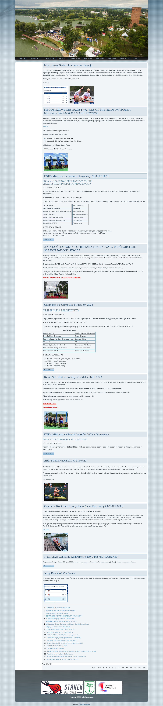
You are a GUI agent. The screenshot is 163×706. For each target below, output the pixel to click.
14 (135, 667)
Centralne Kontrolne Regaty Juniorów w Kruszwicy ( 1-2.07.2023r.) (83, 506)
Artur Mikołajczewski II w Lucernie (65, 460)
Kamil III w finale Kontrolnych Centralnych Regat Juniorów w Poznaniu (71, 651)
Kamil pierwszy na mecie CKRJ (57, 613)
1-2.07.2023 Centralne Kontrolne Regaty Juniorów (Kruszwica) (81, 556)
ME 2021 (88, 59)
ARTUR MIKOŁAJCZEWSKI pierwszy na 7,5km (63, 635)
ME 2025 (112, 59)
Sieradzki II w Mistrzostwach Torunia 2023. (61, 640)
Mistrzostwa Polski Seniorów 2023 (58, 608)
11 (123, 667)
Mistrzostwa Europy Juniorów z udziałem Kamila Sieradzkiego (67, 624)
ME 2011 (23, 59)
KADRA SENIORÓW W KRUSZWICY (60, 632)
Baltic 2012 (36, 59)
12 (127, 667)
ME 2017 (62, 59)
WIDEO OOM (55, 278)
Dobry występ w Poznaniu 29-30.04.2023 (60, 629)
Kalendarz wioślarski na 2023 (57, 646)
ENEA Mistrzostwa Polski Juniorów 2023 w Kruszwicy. (76, 434)
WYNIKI (45, 127)
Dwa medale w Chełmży (55, 648)
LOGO (135, 59)
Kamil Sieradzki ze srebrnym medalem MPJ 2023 (73, 377)
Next (139, 667)
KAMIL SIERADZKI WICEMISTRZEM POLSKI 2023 (65, 643)
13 (131, 667)
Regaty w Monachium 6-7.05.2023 (58, 627)
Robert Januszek (84, 704)
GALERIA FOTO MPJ (50, 407)
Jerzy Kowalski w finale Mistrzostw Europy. (61, 610)
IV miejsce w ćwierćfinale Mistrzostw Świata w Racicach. (66, 657)
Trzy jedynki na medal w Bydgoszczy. (60, 654)
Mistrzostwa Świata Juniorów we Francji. (68, 65)
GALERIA (46, 530)
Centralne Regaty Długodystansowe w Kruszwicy (64, 638)
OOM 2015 (49, 59)
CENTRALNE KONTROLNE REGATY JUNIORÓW (63, 616)
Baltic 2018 (75, 59)
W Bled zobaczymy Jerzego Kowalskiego (60, 619)
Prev (99, 667)
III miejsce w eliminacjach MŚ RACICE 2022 (62, 659)
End (144, 667)
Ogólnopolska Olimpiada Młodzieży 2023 (68, 304)
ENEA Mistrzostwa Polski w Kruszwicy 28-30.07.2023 (76, 176)
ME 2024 (100, 59)
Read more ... (48, 239)
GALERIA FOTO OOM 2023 (71, 278)
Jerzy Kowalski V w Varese (60, 573)
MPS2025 (124, 59)
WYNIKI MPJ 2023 (49, 404)
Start (93, 667)
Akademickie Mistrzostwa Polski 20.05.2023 (61, 621)
